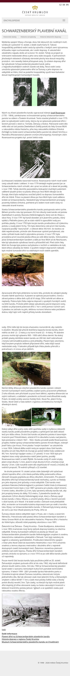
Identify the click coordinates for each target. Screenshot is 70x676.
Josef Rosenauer (58, 112)
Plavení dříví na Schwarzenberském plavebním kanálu (26, 636)
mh (3, 629)
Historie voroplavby (28, 37)
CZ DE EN (64, 4)
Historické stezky (9, 37)
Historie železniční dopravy (50, 37)
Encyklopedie (12, 20)
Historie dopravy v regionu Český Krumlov (20, 639)
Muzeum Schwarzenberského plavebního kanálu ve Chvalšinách (30, 642)
